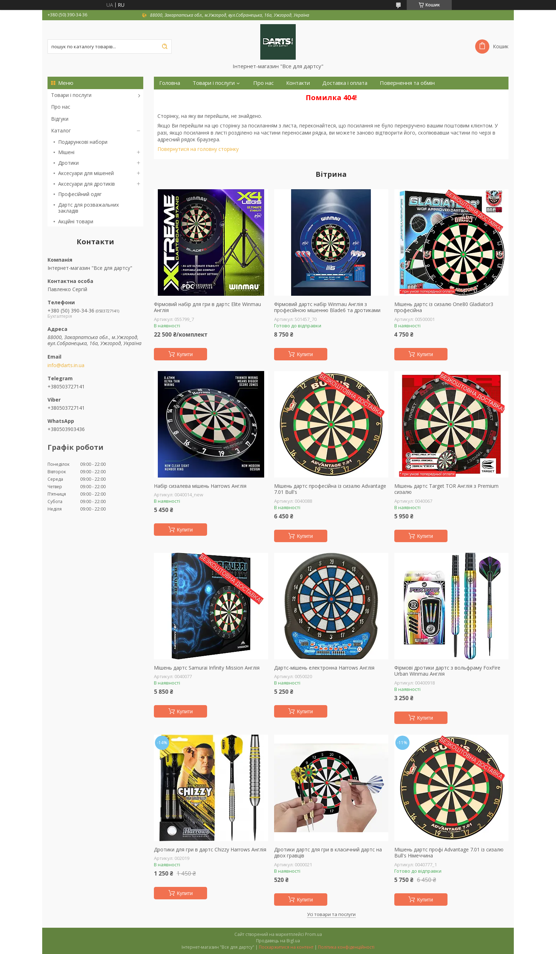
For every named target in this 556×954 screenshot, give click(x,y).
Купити (185, 354)
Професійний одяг (80, 194)
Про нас (60, 106)
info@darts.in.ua (66, 365)
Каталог (61, 130)
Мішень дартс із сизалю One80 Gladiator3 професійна (443, 307)
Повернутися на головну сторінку (198, 149)
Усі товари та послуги (331, 914)
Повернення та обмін (407, 83)
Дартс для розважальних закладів (88, 207)
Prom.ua (313, 934)
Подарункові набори (82, 141)
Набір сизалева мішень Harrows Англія (200, 486)
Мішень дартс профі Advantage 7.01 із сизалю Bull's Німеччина (449, 852)
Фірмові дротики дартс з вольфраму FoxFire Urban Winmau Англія (447, 671)
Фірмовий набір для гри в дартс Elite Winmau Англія (207, 307)
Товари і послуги (71, 95)
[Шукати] (164, 46)
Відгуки (59, 118)
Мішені (66, 152)
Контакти (298, 83)
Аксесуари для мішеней (86, 173)
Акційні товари (75, 221)
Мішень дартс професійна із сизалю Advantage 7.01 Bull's (330, 489)
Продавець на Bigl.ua (278, 941)
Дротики (68, 162)
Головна (169, 83)
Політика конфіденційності (346, 947)
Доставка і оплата (344, 83)
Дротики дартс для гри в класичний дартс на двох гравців (328, 852)
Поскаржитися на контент (286, 947)
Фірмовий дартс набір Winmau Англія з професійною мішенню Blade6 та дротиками (327, 307)
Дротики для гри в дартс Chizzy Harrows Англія (210, 849)
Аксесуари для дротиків (86, 183)
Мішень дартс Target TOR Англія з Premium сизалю (446, 489)
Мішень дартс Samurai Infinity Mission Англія (207, 668)
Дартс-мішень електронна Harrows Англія (324, 668)
